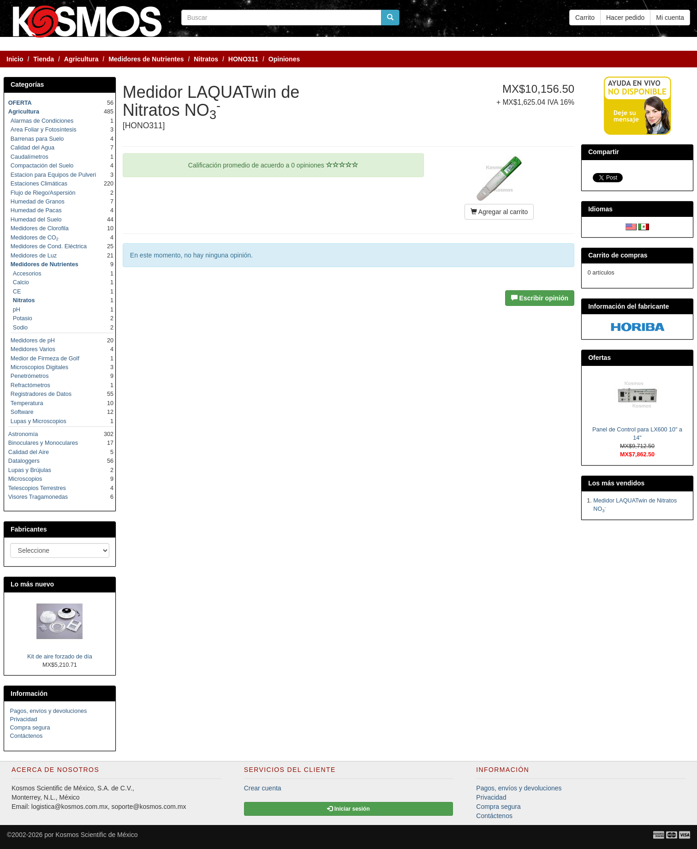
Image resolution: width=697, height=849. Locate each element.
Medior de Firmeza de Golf (45, 358)
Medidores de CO (35, 237)
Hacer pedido (625, 17)
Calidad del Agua (32, 147)
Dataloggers (24, 461)
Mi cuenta (670, 17)
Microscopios (25, 479)
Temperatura (27, 403)
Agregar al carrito (499, 211)
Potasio (22, 318)
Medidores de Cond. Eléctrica (49, 246)
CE (17, 291)
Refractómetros (30, 385)
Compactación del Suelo (42, 165)
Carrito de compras (617, 255)
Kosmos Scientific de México (96, 834)
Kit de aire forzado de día (59, 656)
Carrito (585, 17)
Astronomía (23, 434)
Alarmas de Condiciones (42, 121)
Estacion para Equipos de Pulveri (53, 175)
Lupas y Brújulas (29, 470)
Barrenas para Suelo (37, 139)
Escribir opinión (539, 298)
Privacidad (23, 719)
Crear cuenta (262, 788)
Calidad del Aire (28, 452)
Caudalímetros (29, 157)
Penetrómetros (30, 376)
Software (22, 412)
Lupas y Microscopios (38, 421)
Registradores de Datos (41, 394)
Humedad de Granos (38, 201)
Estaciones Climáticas (39, 183)
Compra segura (30, 727)
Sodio (20, 327)
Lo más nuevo (32, 584)
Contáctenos (26, 736)
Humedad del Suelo (36, 219)
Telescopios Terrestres (37, 488)
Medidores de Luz (34, 255)
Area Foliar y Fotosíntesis (44, 129)
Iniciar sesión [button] (348, 809)
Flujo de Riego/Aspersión (43, 193)
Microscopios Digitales (39, 367)
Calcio (21, 282)
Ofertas (599, 357)
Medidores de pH (33, 340)
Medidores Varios (33, 349)
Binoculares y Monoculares (43, 443)
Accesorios (27, 273)
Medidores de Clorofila (40, 228)
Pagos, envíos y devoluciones (48, 711)
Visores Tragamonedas (38, 497)
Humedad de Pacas (36, 210)
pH (16, 309)
